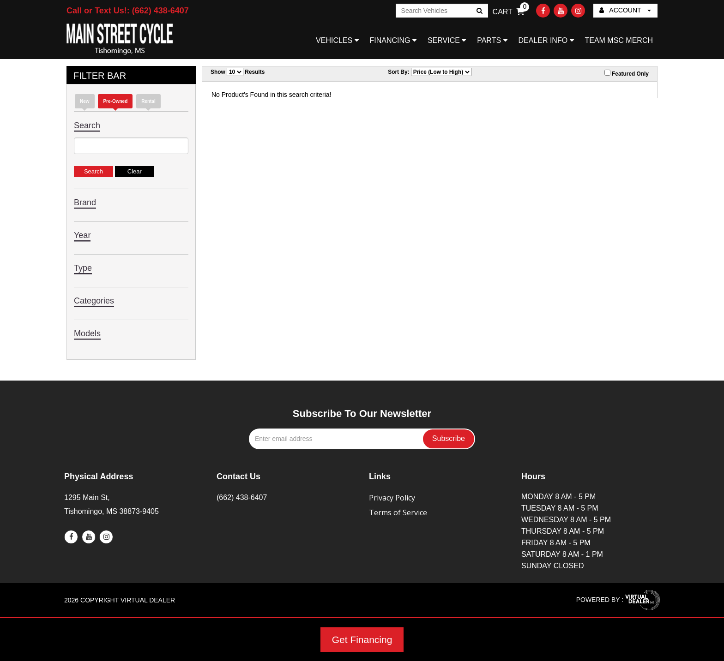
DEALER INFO (545, 40)
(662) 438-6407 (242, 497)
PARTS (492, 40)
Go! (478, 11)
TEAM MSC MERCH (619, 40)
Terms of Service (398, 512)
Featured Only (626, 73)
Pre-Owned (115, 101)
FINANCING (393, 40)
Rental (148, 101)
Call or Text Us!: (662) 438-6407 (127, 10)
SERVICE (447, 40)
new (85, 101)
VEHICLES (337, 40)
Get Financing (362, 639)
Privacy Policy (392, 498)
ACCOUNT (625, 10)
